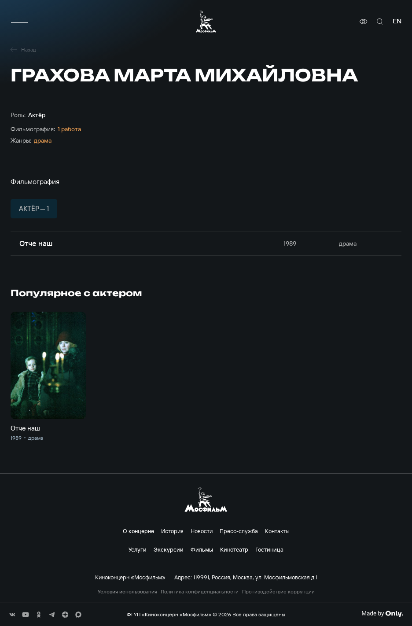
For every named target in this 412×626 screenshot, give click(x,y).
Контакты (277, 530)
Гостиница (269, 549)
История (172, 530)
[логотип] (206, 21)
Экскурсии (169, 549)
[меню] (19, 21)
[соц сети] (12, 614)
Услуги (138, 549)
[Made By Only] (382, 613)
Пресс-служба (239, 530)
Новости (202, 530)
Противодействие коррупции (278, 592)
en (397, 21)
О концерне (138, 530)
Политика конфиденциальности (200, 592)
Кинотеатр (234, 549)
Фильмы (202, 549)
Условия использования (127, 592)
